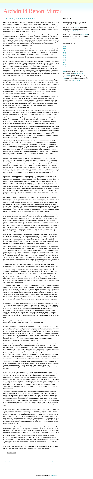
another (68, 75)
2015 (64, 63)
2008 (64, 50)
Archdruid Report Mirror (32, 11)
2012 (64, 57)
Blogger (54, 475)
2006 (64, 47)
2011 (64, 55)
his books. (76, 31)
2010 (64, 54)
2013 (64, 59)
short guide (84, 34)
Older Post (55, 462)
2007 (64, 48)
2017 (64, 66)
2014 (64, 61)
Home (32, 462)
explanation (76, 80)
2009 (64, 52)
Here (64, 71)
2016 (64, 64)
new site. (77, 27)
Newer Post (8, 462)
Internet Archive (78, 73)
